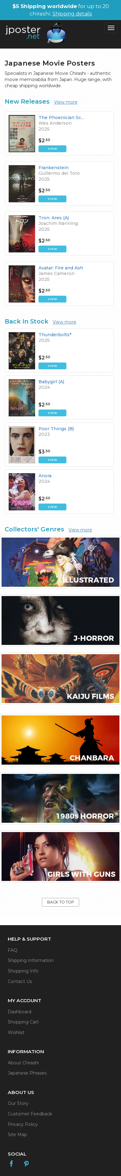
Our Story (18, 1103)
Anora (45, 476)
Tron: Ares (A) (53, 218)
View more (66, 102)
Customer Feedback (30, 1114)
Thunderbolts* (54, 334)
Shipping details (72, 14)
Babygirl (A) (51, 381)
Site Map (17, 1134)
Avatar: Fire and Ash (60, 268)
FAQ (12, 950)
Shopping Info (23, 971)
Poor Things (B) (56, 428)
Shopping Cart (23, 1022)
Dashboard (19, 1012)
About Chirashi (23, 1063)
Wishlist (16, 1032)
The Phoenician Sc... (61, 117)
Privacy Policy (23, 1124)
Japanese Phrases (27, 1073)
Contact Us (20, 981)
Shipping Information (31, 960)
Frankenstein (53, 167)
